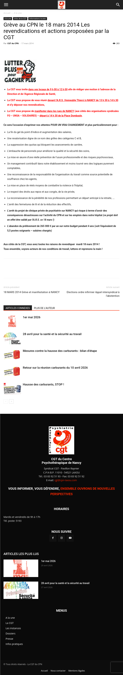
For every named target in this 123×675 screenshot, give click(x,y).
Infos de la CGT (20, 18)
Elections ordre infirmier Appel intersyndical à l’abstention (93, 294)
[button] (6, 4)
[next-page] (11, 401)
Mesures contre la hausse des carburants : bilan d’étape (60, 351)
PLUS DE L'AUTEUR (44, 308)
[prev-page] (6, 401)
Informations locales (37, 18)
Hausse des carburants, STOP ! (43, 384)
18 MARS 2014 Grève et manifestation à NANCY (31, 292)
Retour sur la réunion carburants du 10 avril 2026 (55, 367)
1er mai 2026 (31, 317)
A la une (18, 13)
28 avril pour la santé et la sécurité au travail (52, 334)
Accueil (7, 13)
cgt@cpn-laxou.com (65, 480)
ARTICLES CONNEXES (18, 308)
